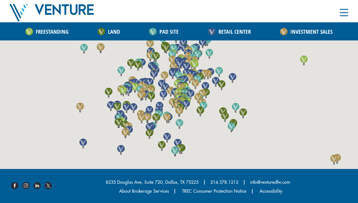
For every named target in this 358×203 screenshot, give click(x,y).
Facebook (16, 185)
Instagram (28, 185)
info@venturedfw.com (270, 182)
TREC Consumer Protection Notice (214, 191)
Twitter (50, 185)
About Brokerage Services (144, 191)
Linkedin (39, 185)
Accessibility (271, 191)
